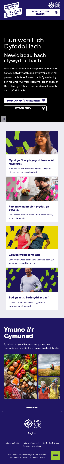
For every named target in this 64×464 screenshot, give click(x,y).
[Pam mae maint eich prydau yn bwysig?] (32, 189)
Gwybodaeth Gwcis (50, 443)
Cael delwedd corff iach (24, 254)
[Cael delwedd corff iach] (32, 237)
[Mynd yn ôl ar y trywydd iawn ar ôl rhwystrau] (32, 143)
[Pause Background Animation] (3, 119)
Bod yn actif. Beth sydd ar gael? (29, 297)
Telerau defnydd (12, 443)
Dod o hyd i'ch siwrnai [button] (45, 12)
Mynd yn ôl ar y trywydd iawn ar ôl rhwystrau (31, 162)
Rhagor (32, 407)
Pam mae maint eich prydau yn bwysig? (29, 208)
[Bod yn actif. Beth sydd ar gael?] (32, 280)
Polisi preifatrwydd (30, 443)
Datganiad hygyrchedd (32, 446)
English (32, 433)
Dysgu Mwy (23, 108)
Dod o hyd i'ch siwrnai (23, 100)
